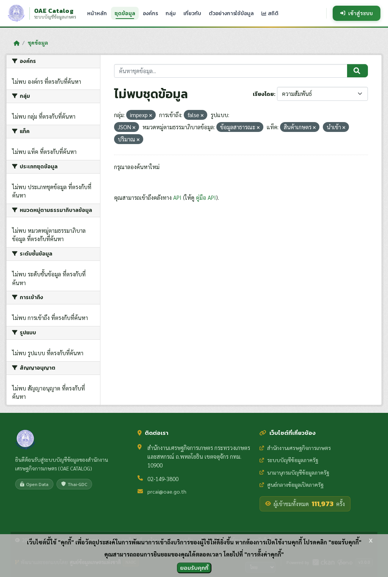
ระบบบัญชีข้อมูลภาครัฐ (289, 459)
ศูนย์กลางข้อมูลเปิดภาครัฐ (292, 484)
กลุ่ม (171, 13)
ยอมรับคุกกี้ (194, 567)
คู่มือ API (206, 197)
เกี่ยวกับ (192, 13)
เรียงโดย (263, 94)
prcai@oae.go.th (166, 491)
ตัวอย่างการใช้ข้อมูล (231, 13)
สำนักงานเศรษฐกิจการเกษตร (295, 447)
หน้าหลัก (97, 13)
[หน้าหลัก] (16, 42)
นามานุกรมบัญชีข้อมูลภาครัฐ (294, 472)
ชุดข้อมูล (124, 13)
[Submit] (357, 71)
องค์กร (150, 13)
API (177, 197)
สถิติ (269, 13)
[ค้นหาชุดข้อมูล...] (231, 71)
